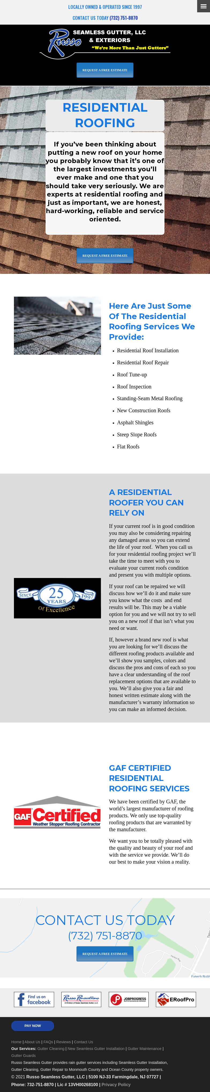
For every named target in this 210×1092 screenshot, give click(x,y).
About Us (32, 1042)
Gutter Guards (23, 1055)
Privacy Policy (116, 1084)
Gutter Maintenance (145, 1048)
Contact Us (83, 1042)
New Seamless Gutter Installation (96, 1048)
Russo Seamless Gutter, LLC (105, 43)
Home (16, 1042)
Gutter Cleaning (51, 1048)
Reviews (63, 1042)
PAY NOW (32, 1026)
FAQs (48, 1042)
